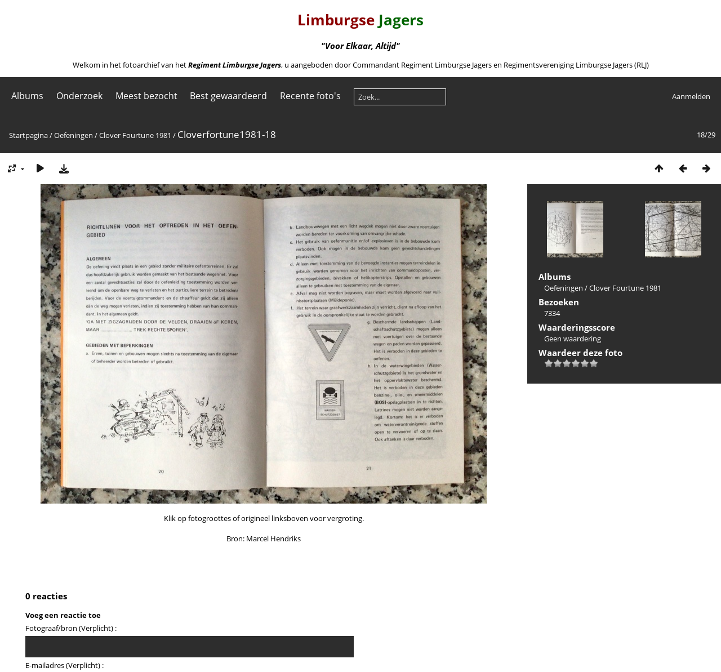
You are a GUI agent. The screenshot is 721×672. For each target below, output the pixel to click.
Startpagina (28, 135)
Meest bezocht (146, 96)
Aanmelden (691, 96)
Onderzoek (79, 96)
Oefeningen (73, 135)
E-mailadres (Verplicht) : (64, 665)
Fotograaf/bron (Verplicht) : (71, 628)
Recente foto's (310, 96)
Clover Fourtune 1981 (135, 135)
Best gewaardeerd (228, 96)
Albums (27, 96)
